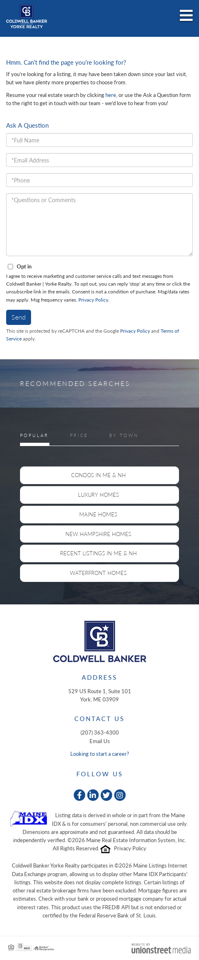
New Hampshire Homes (98, 534)
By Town (124, 435)
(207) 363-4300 (99, 732)
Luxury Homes (98, 494)
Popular (34, 435)
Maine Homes (98, 514)
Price (79, 435)
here (110, 95)
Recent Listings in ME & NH (98, 553)
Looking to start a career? (99, 753)
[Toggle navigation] (186, 16)
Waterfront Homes (98, 573)
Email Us (99, 741)
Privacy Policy (93, 300)
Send (18, 317)
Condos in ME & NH (98, 475)
